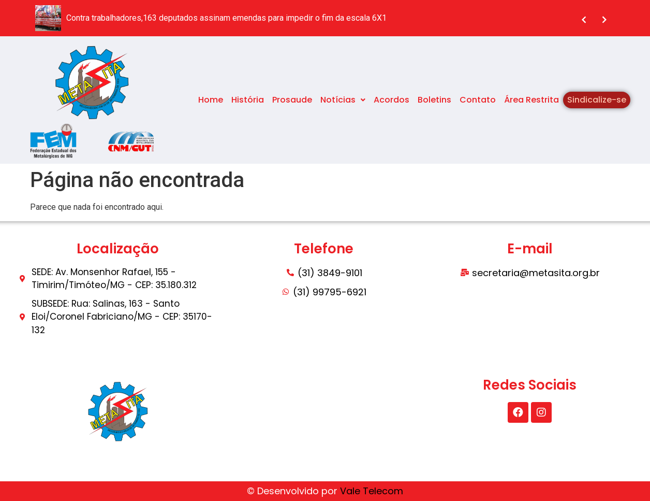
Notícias (342, 100)
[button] (343, 100)
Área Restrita (531, 100)
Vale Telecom (371, 490)
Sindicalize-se (596, 100)
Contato (478, 100)
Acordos (391, 100)
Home (210, 100)
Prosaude (292, 100)
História (247, 100)
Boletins (434, 100)
